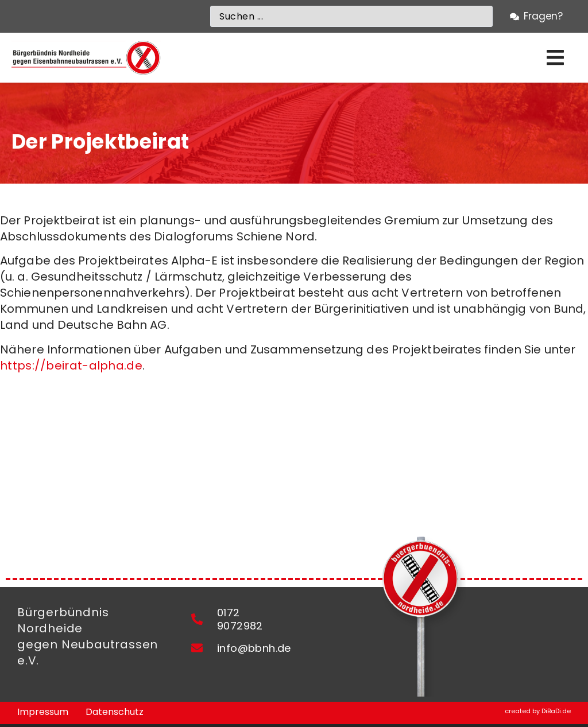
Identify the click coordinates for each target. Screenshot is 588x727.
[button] (555, 58)
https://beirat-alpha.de (71, 365)
